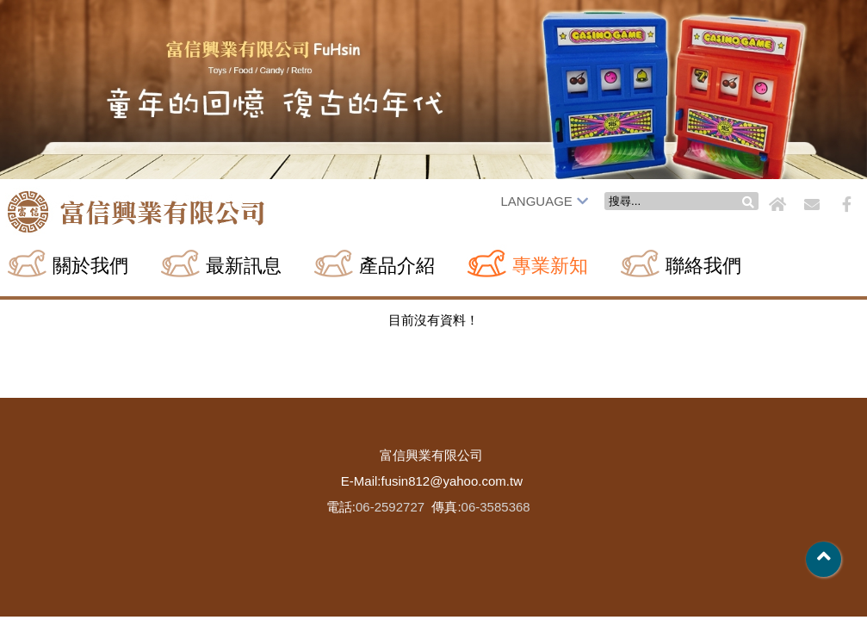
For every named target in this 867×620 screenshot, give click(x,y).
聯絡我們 (703, 265)
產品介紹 (397, 265)
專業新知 (550, 265)
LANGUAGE (543, 201)
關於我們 (90, 265)
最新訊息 (244, 265)
